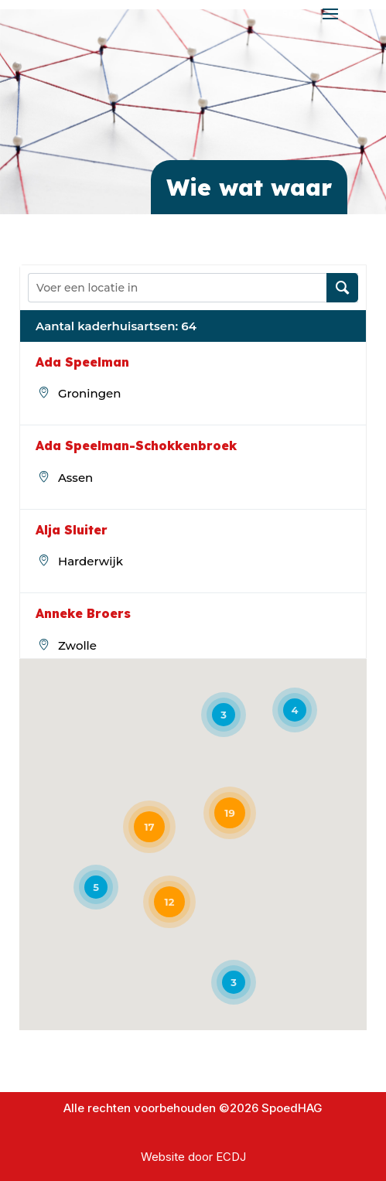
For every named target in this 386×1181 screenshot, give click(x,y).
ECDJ (231, 1156)
